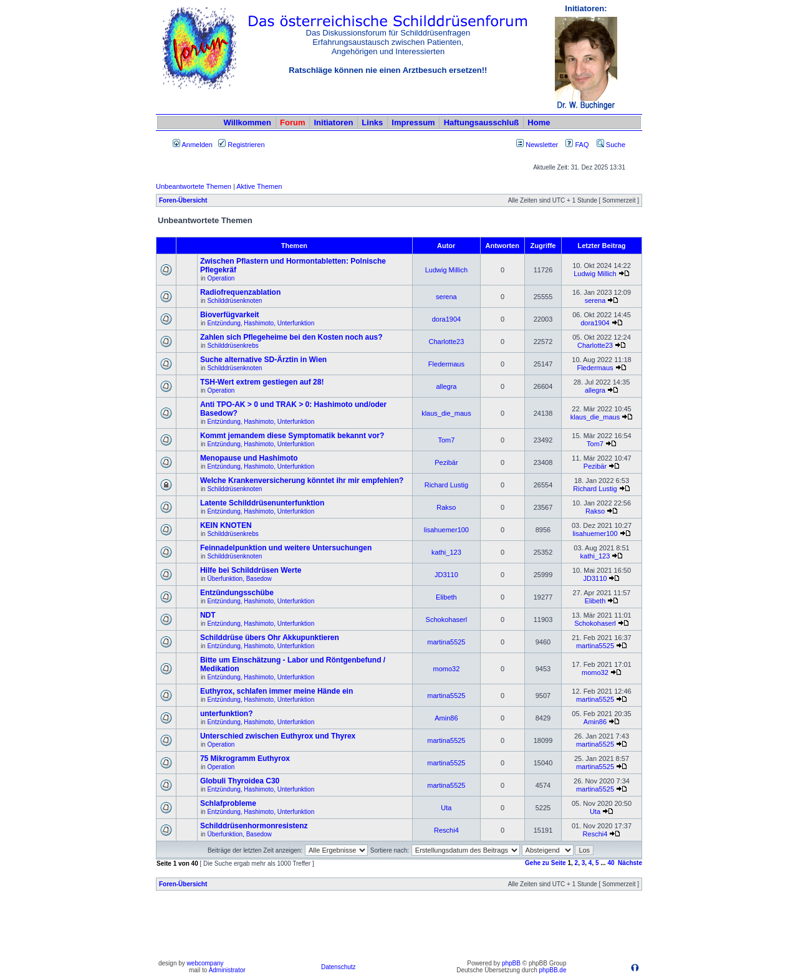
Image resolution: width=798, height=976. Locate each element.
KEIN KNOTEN (226, 525)
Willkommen (247, 122)
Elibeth (446, 597)
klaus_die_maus (446, 413)
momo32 (446, 668)
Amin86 (446, 718)
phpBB (511, 963)
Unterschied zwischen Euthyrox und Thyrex (277, 736)
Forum (292, 122)
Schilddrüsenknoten (234, 300)
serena (446, 296)
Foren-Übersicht (183, 200)
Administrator (227, 970)
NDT (208, 615)
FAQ (577, 144)
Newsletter (542, 144)
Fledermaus (446, 364)
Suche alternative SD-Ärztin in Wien (263, 359)
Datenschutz (338, 967)
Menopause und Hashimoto (249, 458)
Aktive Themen (259, 186)
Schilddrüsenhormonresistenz (254, 825)
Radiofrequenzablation (240, 292)
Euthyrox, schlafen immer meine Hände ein (276, 691)
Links (372, 122)
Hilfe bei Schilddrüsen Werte (250, 570)
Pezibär (446, 462)
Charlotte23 (446, 341)
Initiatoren (333, 122)
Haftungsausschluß (481, 122)
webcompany (205, 963)
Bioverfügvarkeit (229, 314)
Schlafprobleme (228, 803)
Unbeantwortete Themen (193, 186)
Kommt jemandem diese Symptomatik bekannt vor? (292, 435)
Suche (611, 144)
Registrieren (241, 144)
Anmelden (193, 144)
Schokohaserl (447, 619)
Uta (446, 807)
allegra (446, 386)
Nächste (630, 862)
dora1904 (446, 319)
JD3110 (446, 574)
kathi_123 (446, 552)
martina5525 (446, 642)
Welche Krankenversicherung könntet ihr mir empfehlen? (302, 480)
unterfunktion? (226, 713)
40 (610, 862)
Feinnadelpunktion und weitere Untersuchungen (286, 547)
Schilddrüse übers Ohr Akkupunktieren (269, 637)
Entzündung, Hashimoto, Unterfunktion (260, 323)
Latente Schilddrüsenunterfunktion (262, 503)
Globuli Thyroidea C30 (239, 781)
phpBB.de (553, 970)
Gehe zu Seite (545, 862)
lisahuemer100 (446, 529)
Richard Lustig (446, 485)
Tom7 (446, 440)
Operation (220, 278)
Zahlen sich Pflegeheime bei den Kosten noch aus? (291, 337)
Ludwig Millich (446, 270)
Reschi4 (446, 830)
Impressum (413, 122)
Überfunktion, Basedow (239, 578)
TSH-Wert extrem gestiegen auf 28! (262, 382)
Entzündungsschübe (237, 592)
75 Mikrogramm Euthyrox (245, 758)
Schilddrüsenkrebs (232, 345)
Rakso (446, 507)
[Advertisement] (399, 928)
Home (538, 122)
